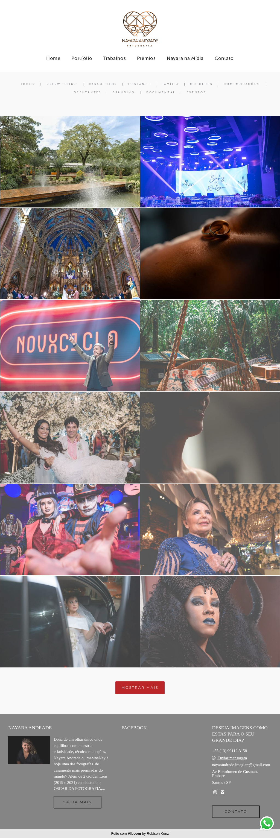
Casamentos (103, 84)
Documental (161, 92)
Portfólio (81, 58)
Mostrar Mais (140, 687)
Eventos (196, 92)
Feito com (140, 833)
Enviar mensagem (232, 758)
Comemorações (241, 84)
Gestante (139, 84)
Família (170, 84)
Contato (224, 58)
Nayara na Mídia (185, 58)
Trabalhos (114, 58)
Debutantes (87, 92)
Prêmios (146, 58)
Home (53, 58)
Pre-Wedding (62, 84)
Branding (124, 92)
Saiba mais (77, 802)
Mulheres (201, 84)
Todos (28, 84)
